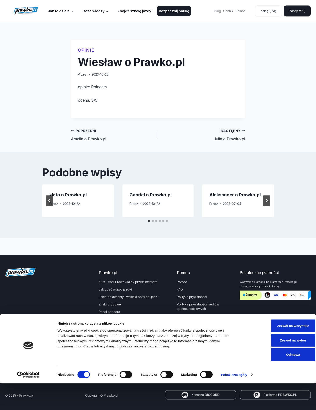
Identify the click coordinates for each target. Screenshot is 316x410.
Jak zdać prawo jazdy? (116, 289)
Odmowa (279, 381)
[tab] (149, 221)
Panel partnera (109, 312)
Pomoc (240, 11)
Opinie (86, 50)
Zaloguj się (268, 11)
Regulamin (184, 316)
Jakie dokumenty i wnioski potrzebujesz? (129, 297)
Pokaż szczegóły (234, 401)
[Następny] (266, 200)
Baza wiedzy (93, 11)
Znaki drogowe (110, 304)
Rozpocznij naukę (174, 11)
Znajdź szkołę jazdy (134, 11)
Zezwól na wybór (279, 367)
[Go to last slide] (49, 200)
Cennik (228, 11)
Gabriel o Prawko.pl (150, 194)
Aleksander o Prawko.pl (235, 194)
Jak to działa (59, 11)
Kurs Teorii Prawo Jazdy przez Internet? (128, 282)
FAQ (180, 289)
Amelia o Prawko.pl (112, 134)
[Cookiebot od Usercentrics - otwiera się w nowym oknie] (28, 401)
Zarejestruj (297, 11)
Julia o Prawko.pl (203, 134)
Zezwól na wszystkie (279, 352)
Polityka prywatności (192, 297)
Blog (217, 11)
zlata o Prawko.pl (68, 194)
